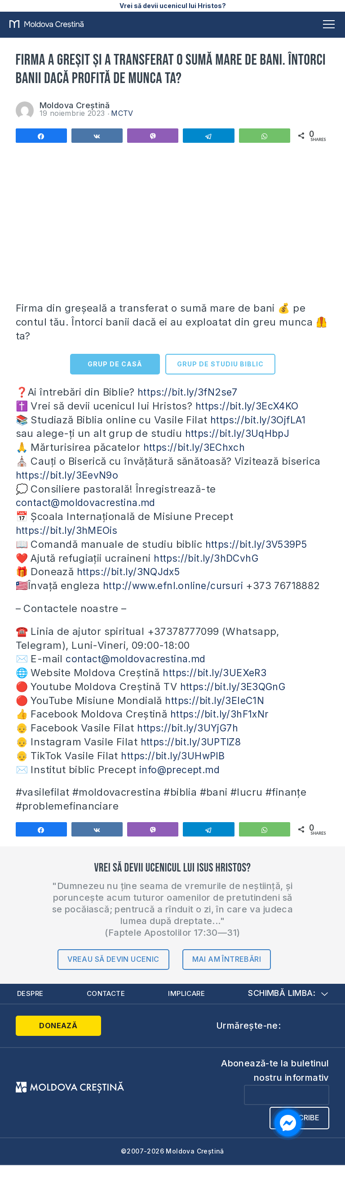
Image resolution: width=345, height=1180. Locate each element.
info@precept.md (182, 783)
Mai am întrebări (226, 973)
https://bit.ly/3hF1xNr (222, 728)
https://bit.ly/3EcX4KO (250, 406)
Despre (31, 1007)
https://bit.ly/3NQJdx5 (132, 571)
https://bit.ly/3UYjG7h (190, 742)
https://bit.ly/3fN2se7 (190, 392)
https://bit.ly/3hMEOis (70, 530)
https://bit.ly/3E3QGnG (236, 700)
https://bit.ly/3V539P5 (259, 544)
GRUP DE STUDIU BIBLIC (220, 364)
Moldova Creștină (75, 105)
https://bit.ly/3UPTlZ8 (194, 756)
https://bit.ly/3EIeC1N (218, 714)
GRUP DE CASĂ (115, 364)
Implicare (188, 1007)
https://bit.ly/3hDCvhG (209, 558)
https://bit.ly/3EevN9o (70, 475)
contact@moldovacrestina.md (90, 502)
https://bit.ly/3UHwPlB (176, 769)
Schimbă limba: (288, 1007)
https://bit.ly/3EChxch (197, 447)
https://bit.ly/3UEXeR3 (218, 686)
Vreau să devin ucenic (113, 973)
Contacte (107, 1007)
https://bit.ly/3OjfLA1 (260, 420)
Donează (52, 1039)
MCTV (122, 113)
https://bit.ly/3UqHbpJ (240, 433)
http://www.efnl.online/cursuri (178, 585)
